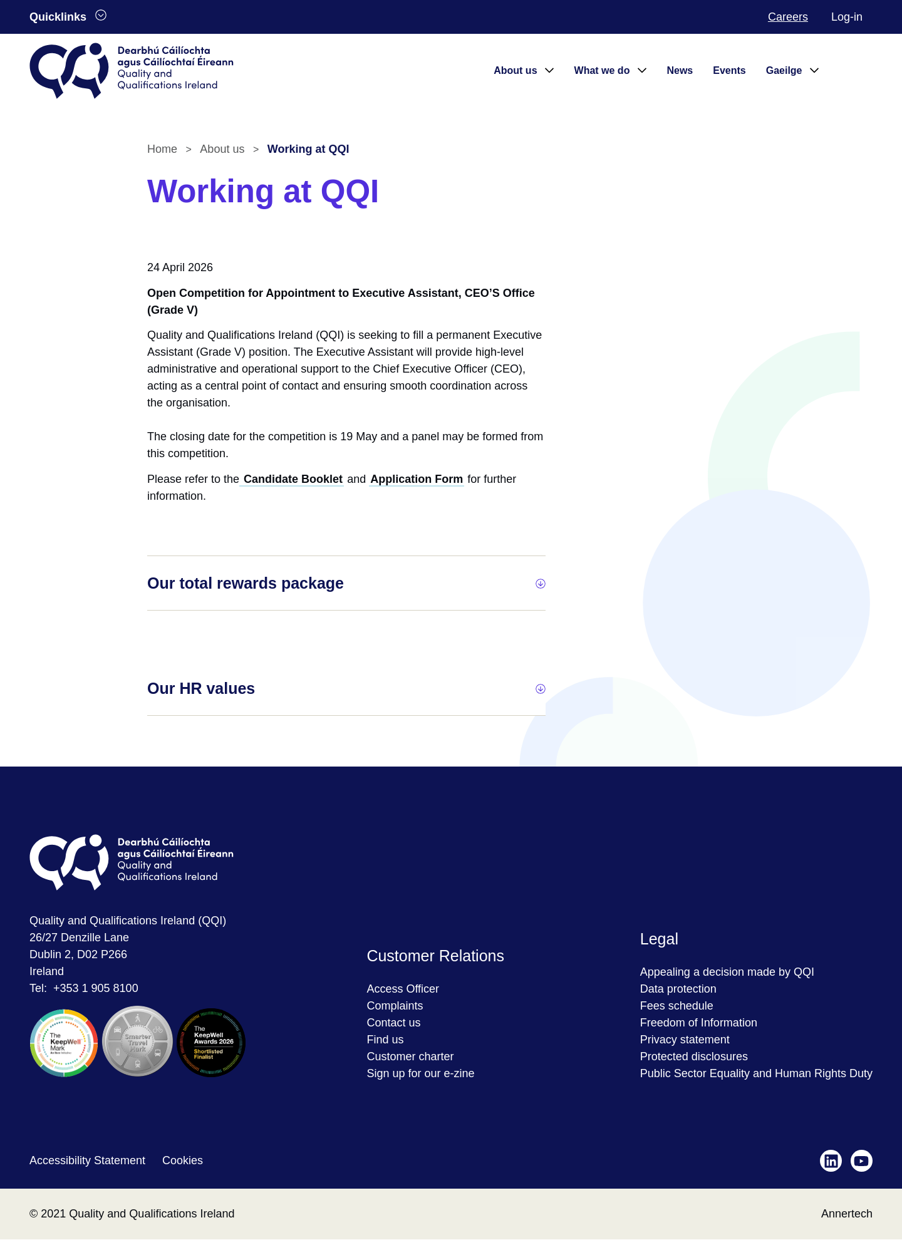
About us (222, 149)
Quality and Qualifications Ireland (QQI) (127, 920)
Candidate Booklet (292, 479)
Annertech (847, 1213)
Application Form (416, 479)
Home (162, 149)
